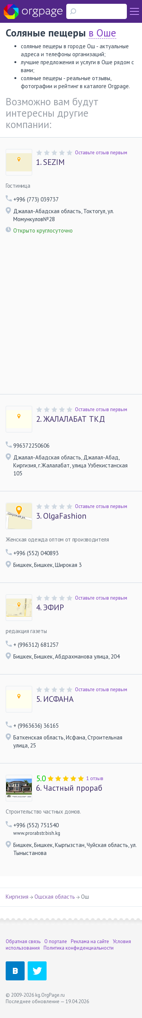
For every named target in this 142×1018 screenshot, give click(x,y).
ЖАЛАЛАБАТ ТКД (70, 419)
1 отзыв (94, 778)
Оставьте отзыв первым (101, 152)
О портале (55, 941)
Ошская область (54, 896)
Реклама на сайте (90, 941)
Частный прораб (69, 788)
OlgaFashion (61, 516)
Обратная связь (23, 941)
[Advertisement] (71, 319)
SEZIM (50, 162)
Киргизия (17, 896)
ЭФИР (50, 607)
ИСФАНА (54, 699)
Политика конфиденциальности (79, 948)
